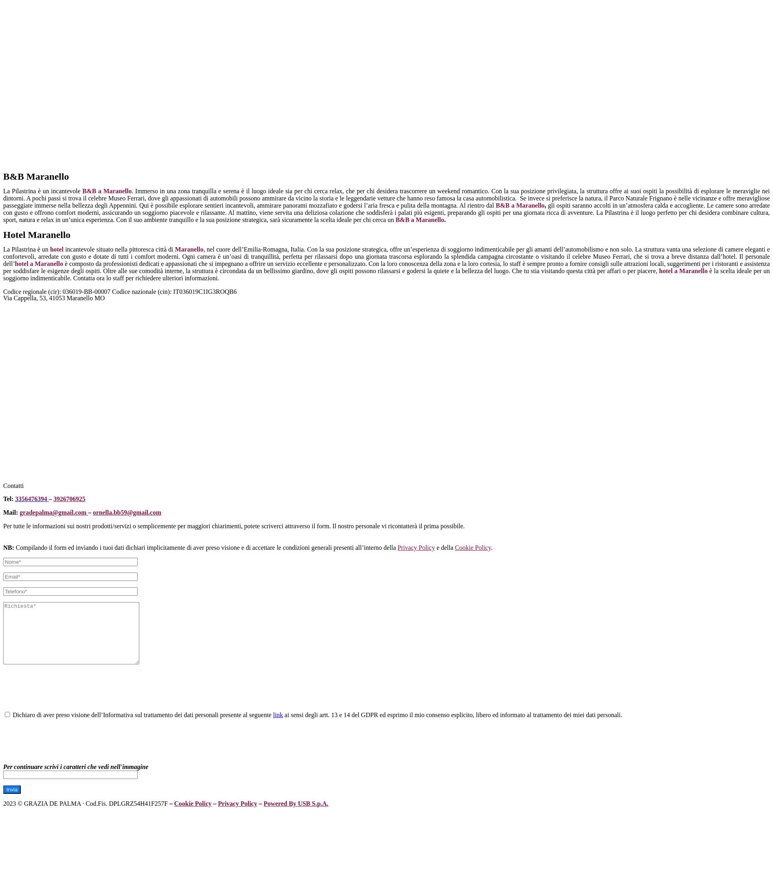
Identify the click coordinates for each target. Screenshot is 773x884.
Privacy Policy (416, 547)
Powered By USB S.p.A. (295, 815)
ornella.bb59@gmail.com (127, 512)
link (278, 726)
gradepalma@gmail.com (54, 512)
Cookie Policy (473, 547)
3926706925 (69, 499)
